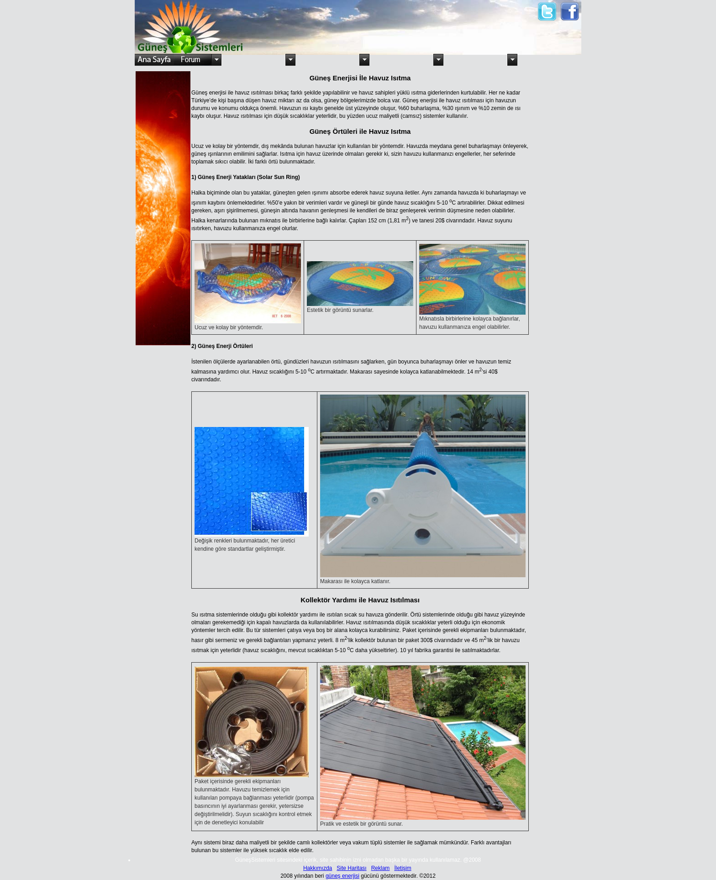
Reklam (380, 868)
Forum (193, 60)
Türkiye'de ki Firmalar (549, 60)
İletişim (402, 868)
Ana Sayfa (154, 60)
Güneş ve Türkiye (253, 60)
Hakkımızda (317, 868)
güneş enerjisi (342, 876)
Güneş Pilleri (475, 60)
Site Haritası (351, 868)
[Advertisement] (428, 22)
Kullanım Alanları (327, 60)
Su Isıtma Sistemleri (401, 60)
